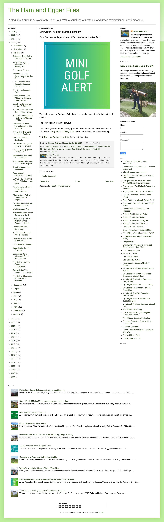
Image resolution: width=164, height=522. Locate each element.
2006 (13, 377)
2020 (13, 326)
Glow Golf (68, 146)
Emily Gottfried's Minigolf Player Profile (139, 200)
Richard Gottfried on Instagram (135, 220)
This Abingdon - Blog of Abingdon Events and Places (136, 314)
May (15, 300)
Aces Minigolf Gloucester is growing (22, 174)
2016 (13, 340)
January (17, 314)
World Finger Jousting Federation (136, 318)
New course (66, 149)
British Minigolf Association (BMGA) (137, 230)
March (16, 307)
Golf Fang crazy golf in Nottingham (22, 151)
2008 (13, 370)
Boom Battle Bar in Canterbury (21, 228)
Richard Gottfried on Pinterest (135, 224)
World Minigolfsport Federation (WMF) (138, 233)
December (18, 46)
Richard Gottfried (140, 31)
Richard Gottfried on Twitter (134, 217)
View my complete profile (130, 57)
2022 (13, 319)
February (17, 311)
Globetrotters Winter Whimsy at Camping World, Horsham (22, 98)
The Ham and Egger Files (43, 10)
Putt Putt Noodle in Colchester (21, 139)
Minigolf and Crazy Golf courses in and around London (42, 390)
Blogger (100, 512)
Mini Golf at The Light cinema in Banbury (22, 133)
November (18, 49)
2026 (13, 31)
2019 (13, 330)
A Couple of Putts (130, 253)
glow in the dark (78, 146)
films (61, 146)
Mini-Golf (51, 149)
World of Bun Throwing (132, 309)
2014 (13, 348)
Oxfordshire (76, 149)
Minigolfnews (128, 242)
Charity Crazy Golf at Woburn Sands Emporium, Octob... (22, 221)
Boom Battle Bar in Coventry (21, 249)
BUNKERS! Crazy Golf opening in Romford (22, 145)
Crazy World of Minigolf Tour (63, 131)
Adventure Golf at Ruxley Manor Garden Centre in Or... (23, 76)
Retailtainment (86, 149)
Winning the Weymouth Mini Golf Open (22, 156)
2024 (13, 39)
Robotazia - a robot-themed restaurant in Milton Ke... (22, 126)
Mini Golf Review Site (132, 260)
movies (58, 149)
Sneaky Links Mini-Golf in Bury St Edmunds (22, 105)
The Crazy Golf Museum (133, 227)
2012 (13, 355)
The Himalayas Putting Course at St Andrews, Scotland (42, 491)
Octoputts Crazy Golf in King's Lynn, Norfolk (22, 57)
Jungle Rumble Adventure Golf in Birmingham (21, 64)
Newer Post (45, 181)
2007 (13, 373)
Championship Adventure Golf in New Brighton (38, 457)
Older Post (109, 181)
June (15, 296)
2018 (13, 333)
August (16, 289)
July (15, 292)
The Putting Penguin (131, 250)
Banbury (49, 146)
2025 (13, 35)
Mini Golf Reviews (130, 257)
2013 (13, 351)
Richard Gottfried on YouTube (135, 214)
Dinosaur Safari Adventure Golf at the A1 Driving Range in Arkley (46, 435)
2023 (13, 42)
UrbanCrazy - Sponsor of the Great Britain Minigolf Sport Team (137, 246)
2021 (13, 322)
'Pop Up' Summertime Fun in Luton (22, 168)
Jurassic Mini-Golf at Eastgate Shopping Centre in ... (21, 84)
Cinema (56, 146)
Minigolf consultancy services (135, 172)
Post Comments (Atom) (60, 186)
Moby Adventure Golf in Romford (33, 423)
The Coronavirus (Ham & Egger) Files (35, 446)
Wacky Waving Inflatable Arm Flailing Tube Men (39, 468)
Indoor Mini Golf (104, 146)
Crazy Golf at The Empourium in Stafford (23, 271)
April (15, 303)
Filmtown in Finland (21, 70)
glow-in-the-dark (91, 146)
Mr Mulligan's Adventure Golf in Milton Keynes (23, 111)
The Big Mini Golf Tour (132, 338)
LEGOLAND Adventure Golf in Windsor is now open (23, 181)
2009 (13, 366)
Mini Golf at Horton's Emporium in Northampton (21, 264)
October (17, 53)
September (18, 285)
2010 (13, 362)
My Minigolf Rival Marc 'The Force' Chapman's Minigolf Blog (137, 275)
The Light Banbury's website (57, 137)
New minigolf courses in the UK (136, 66)
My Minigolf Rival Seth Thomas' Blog (138, 285)
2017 (13, 337)
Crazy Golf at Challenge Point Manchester (23, 204)
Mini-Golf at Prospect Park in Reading (21, 234)
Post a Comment (49, 176)
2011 (13, 359)
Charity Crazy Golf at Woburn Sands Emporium (21, 197)
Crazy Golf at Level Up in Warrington (22, 239)
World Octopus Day (21, 209)
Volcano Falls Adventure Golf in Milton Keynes (23, 162)
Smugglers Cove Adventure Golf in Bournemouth (21, 256)
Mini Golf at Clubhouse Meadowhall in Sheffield (22, 278)
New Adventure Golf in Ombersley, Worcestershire (22, 189)
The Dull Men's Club (131, 335)
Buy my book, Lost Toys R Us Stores (138, 192)
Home (77, 181)
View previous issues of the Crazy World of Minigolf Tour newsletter (137, 182)
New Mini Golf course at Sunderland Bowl (23, 214)
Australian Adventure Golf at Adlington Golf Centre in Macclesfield (46, 479)
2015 (13, 344)
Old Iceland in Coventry (22, 244)
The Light (96, 149)
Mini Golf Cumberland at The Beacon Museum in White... (23, 118)
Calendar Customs (130, 327)
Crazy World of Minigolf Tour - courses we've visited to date (43, 401)
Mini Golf (43, 149)
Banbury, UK (52, 152)
